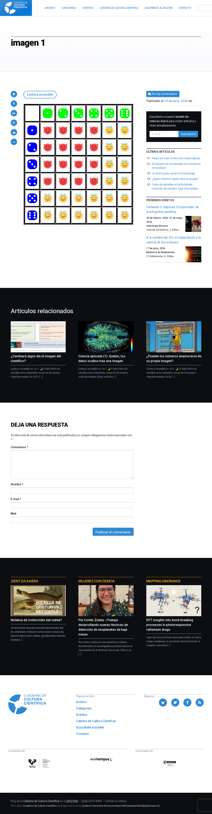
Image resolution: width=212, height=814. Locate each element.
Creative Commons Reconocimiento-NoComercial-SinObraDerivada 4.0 (121, 805)
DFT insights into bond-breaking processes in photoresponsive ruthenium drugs (169, 624)
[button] (14, 94)
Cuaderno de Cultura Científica (40, 805)
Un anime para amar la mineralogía (173, 173)
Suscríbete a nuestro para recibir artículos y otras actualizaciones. (172, 121)
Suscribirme (188, 134)
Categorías (84, 708)
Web (13, 513)
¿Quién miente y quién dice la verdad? (175, 179)
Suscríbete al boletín (90, 727)
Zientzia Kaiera (24, 581)
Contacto (82, 734)
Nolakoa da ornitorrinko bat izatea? (36, 620)
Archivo (81, 702)
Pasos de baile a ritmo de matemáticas (176, 158)
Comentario (19, 447)
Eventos (81, 715)
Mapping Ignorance (163, 581)
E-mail (16, 499)
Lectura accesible (40, 94)
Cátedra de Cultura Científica (96, 721)
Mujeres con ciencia (96, 581)
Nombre (17, 484)
